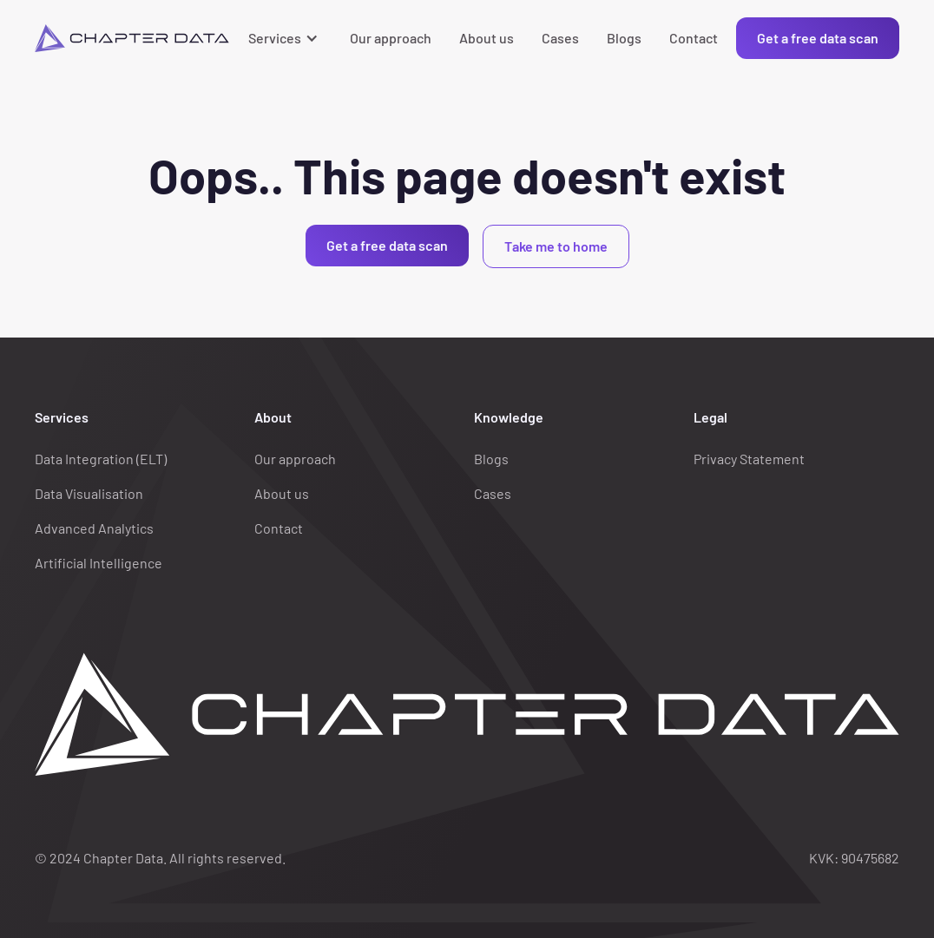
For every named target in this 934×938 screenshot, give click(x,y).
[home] (132, 38)
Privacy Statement (749, 458)
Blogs (624, 38)
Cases (560, 38)
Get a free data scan (817, 38)
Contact (693, 38)
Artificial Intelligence (98, 562)
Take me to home (556, 246)
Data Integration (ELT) (101, 458)
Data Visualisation (89, 493)
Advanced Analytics (94, 528)
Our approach (390, 38)
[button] (285, 38)
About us (486, 38)
